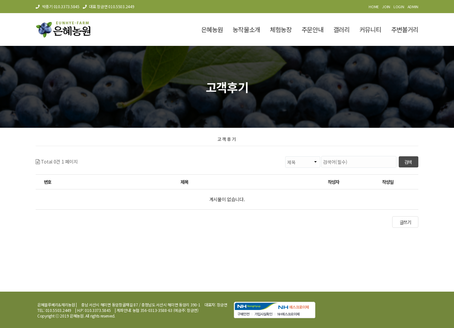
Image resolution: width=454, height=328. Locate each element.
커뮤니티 (370, 29)
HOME (374, 6)
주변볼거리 (405, 29)
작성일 (387, 182)
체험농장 (281, 29)
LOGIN (398, 6)
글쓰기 (405, 222)
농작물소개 (246, 29)
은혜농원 (212, 29)
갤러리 (341, 29)
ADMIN (413, 6)
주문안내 (312, 29)
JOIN (386, 6)
